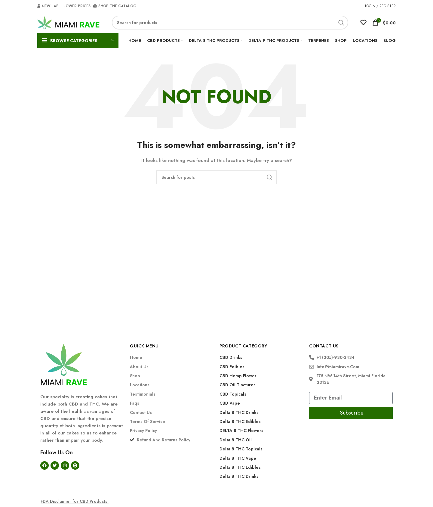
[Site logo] (68, 27)
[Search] (230, 28)
